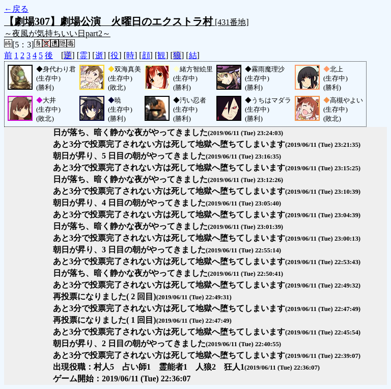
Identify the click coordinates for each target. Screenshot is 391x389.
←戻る (16, 9)
